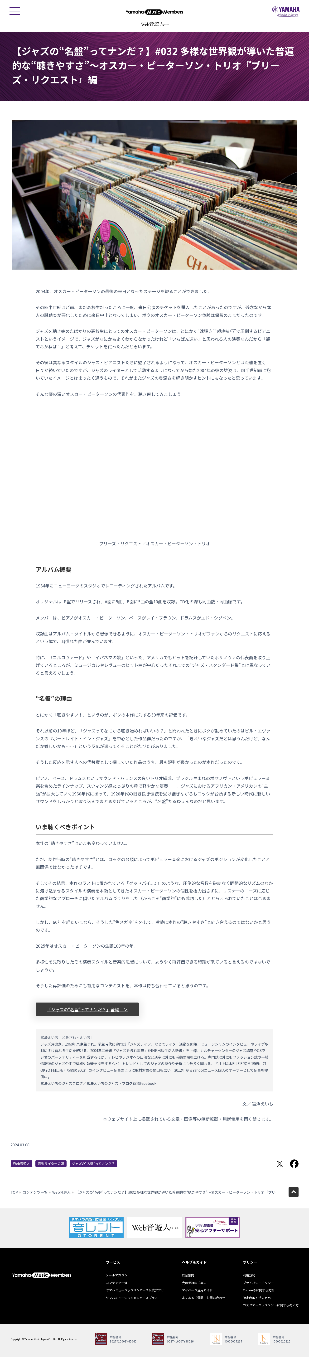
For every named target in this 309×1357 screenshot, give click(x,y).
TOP (14, 1192)
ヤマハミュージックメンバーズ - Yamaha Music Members (154, 12)
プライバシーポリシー (258, 1282)
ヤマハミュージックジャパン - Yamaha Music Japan (286, 11)
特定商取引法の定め (257, 1297)
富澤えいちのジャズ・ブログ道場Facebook (121, 1083)
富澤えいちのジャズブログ (61, 1083)
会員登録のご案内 (194, 1282)
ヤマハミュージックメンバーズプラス (132, 1297)
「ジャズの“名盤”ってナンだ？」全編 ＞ (87, 1009)
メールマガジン (116, 1275)
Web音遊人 (21, 1163)
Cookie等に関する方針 (259, 1290)
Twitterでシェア (279, 1163)
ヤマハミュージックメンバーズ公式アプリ (135, 1290)
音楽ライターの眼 (51, 1163)
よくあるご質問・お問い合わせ (203, 1297)
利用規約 (249, 1275)
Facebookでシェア (294, 1163)
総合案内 (188, 1275)
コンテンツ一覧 (35, 1192)
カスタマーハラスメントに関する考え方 (271, 1305)
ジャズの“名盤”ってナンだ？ (93, 1163)
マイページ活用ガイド (197, 1290)
